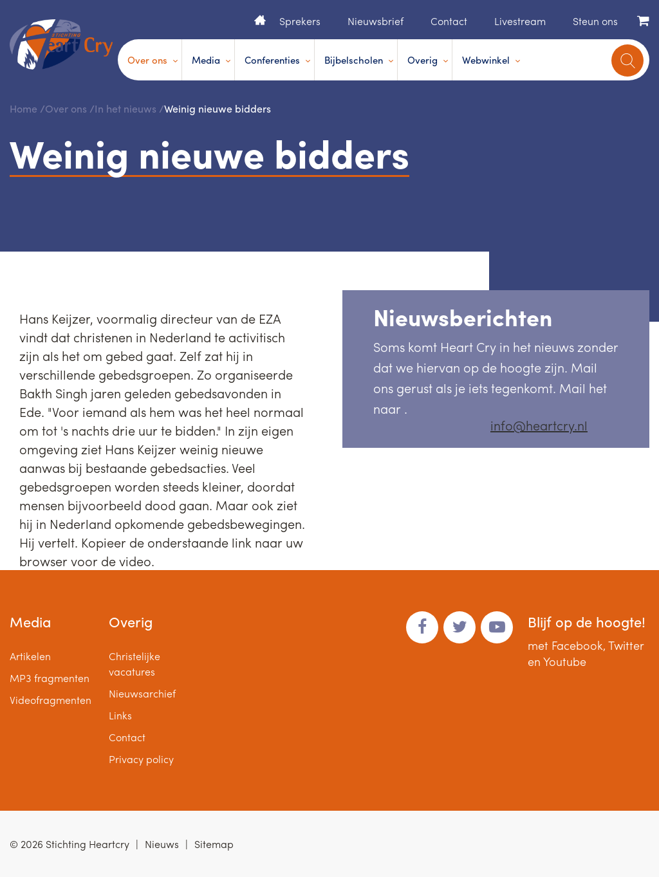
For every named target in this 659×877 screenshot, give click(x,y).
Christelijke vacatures (134, 664)
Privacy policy (141, 759)
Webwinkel (486, 60)
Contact (449, 21)
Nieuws (162, 843)
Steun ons (595, 21)
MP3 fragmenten (49, 677)
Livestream (520, 21)
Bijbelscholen (353, 60)
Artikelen (30, 656)
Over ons (147, 60)
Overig (422, 60)
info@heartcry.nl (539, 425)
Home (260, 20)
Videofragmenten (50, 699)
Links (120, 715)
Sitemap (214, 843)
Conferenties (272, 60)
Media (206, 60)
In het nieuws (125, 108)
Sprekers (299, 21)
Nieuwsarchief (142, 693)
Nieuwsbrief (376, 21)
